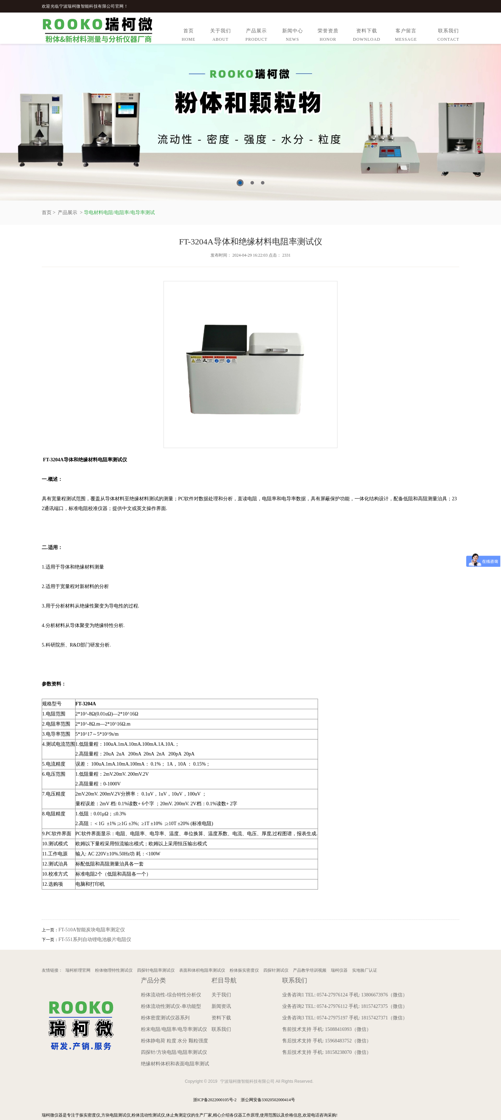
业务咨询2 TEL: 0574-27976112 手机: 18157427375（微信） (344, 1006)
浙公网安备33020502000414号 (268, 1099)
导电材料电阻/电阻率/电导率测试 (119, 212)
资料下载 (367, 36)
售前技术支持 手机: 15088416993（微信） (326, 1029)
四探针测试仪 (275, 970)
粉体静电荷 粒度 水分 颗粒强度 (174, 1040)
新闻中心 (292, 36)
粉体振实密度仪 (244, 970)
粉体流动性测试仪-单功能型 (171, 1006)
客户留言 (406, 36)
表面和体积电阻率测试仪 (202, 970)
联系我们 (448, 36)
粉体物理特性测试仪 (114, 970)
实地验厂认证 (364, 970)
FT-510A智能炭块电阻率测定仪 (91, 929)
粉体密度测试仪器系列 (165, 1017)
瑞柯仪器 (339, 970)
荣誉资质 (328, 36)
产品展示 (257, 36)
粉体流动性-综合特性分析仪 (171, 994)
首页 (188, 36)
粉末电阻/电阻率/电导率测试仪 (174, 1029)
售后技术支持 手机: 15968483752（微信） (326, 1040)
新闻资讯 (221, 1006)
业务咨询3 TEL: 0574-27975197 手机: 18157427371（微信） (344, 1017)
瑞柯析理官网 (77, 970)
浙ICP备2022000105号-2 (215, 1099)
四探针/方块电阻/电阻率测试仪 (174, 1052)
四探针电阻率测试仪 (156, 970)
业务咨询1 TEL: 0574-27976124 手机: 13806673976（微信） (344, 994)
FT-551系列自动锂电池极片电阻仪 (94, 939)
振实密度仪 (89, 1115)
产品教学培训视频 (309, 970)
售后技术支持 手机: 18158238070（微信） (326, 1052)
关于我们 (220, 36)
